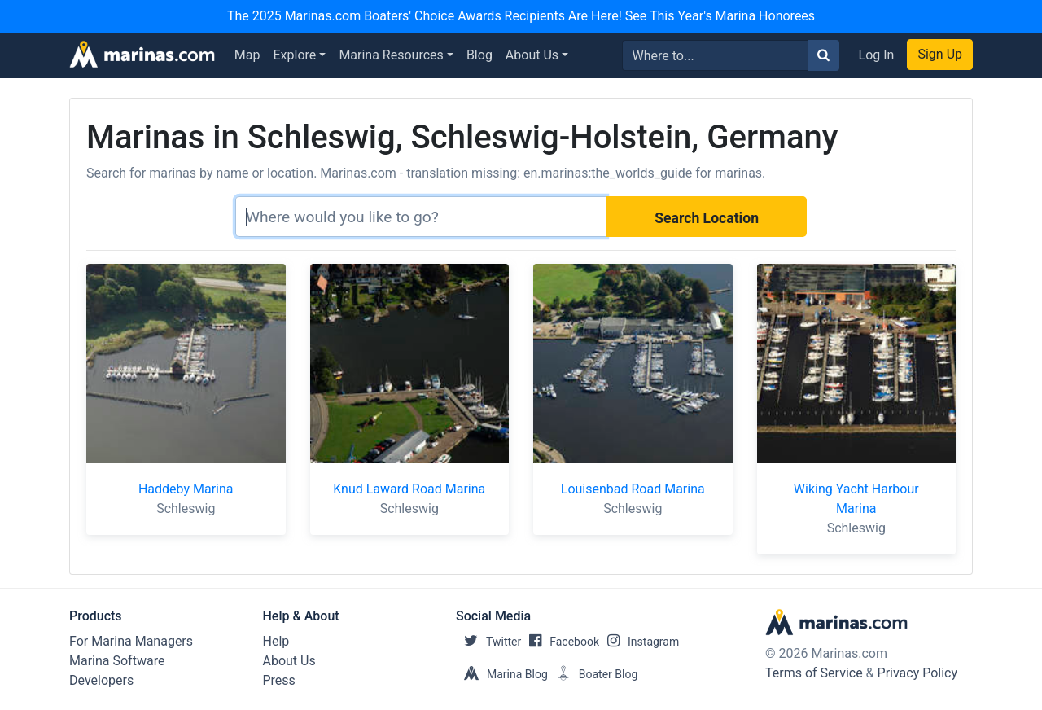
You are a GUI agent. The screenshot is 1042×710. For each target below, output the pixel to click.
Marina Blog (502, 674)
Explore (295, 55)
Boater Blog (593, 674)
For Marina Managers (131, 641)
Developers (101, 680)
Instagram (639, 641)
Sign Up (939, 54)
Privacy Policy (918, 673)
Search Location (707, 218)
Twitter (488, 641)
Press (279, 680)
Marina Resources (391, 55)
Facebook (560, 641)
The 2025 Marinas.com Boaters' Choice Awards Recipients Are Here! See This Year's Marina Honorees (521, 16)
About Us (532, 55)
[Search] (420, 216)
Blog (479, 55)
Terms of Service (814, 673)
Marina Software (116, 660)
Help (276, 641)
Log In (877, 55)
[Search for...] (715, 55)
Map (247, 55)
